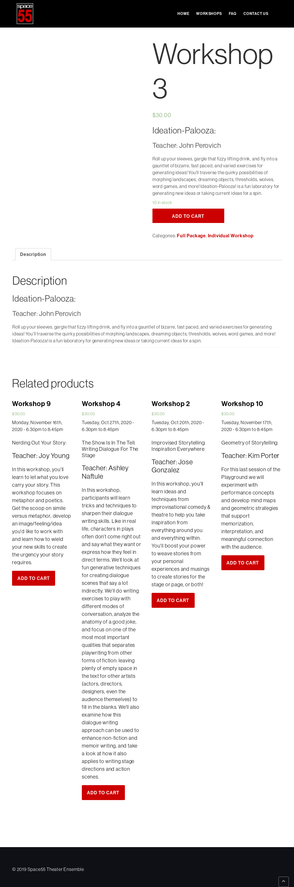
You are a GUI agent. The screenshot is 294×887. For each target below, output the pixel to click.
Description (33, 254)
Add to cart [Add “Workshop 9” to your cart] (34, 578)
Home (183, 13)
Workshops (209, 13)
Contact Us (255, 13)
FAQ (233, 13)
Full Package (191, 235)
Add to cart (188, 216)
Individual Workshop (231, 235)
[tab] (33, 254)
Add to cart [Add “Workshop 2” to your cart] (173, 600)
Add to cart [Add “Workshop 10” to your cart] (243, 563)
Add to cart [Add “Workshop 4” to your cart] (103, 792)
